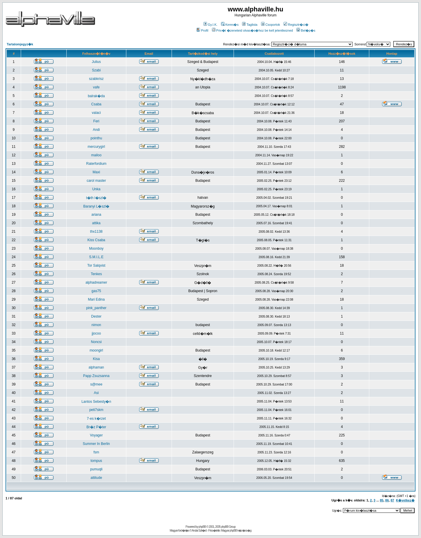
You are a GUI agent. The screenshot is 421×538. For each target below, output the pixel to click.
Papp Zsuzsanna (96, 376)
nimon (96, 325)
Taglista (249, 24)
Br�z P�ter (96, 427)
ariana (96, 215)
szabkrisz (96, 79)
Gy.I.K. (210, 24)
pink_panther (96, 308)
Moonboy (96, 248)
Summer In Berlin (96, 444)
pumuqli (96, 469)
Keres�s (230, 24)
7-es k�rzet (96, 419)
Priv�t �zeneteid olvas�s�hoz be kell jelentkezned (252, 30)
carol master (96, 181)
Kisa (96, 359)
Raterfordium (96, 164)
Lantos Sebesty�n (96, 402)
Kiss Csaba (96, 240)
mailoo (96, 155)
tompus (96, 461)
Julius (96, 62)
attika (96, 223)
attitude (96, 478)
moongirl (96, 350)
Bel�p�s (305, 30)
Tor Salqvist (96, 265)
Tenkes (96, 274)
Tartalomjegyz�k (20, 44)
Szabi (96, 70)
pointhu (96, 138)
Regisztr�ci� (296, 24)
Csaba (96, 104)
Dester (96, 316)
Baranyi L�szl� (96, 206)
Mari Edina (96, 299)
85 (381, 500)
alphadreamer (96, 282)
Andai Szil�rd (199, 530)
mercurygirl (96, 147)
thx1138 (96, 231)
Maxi (96, 172)
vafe (96, 87)
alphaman (96, 367)
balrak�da (96, 96)
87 (392, 500)
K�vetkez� (405, 500)
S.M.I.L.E (96, 257)
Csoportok (270, 24)
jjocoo (96, 333)
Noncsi (96, 342)
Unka (96, 189)
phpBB (202, 526)
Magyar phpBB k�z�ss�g (236, 530)
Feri (96, 121)
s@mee (96, 384)
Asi (96, 393)
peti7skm (96, 410)
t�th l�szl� (96, 198)
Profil (202, 30)
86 (387, 500)
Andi (96, 130)
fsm (96, 452)
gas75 (96, 291)
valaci (96, 113)
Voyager (96, 435)
